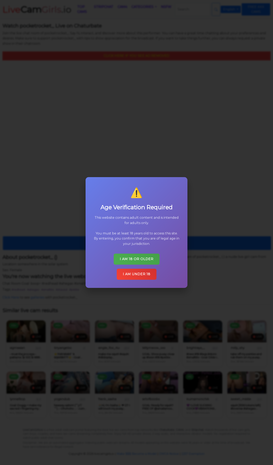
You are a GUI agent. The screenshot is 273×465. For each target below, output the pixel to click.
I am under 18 (136, 272)
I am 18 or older (136, 258)
